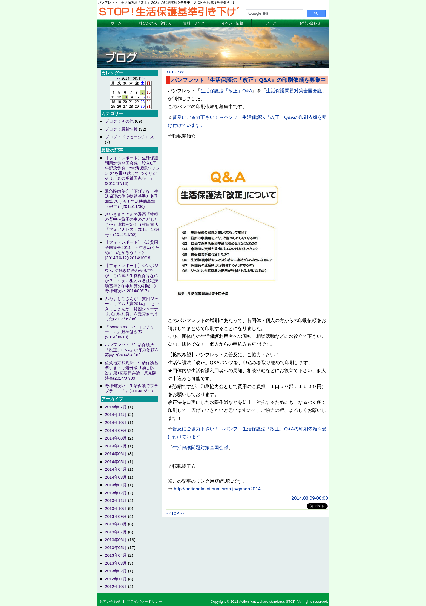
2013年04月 (116, 555)
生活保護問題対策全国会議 (294, 90)
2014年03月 (116, 477)
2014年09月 (116, 430)
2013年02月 (116, 570)
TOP (175, 72)
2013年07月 (116, 532)
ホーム (116, 23)
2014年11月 (116, 414)
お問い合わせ (310, 23)
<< (168, 72)
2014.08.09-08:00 (310, 498)
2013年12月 (116, 492)
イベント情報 (232, 23)
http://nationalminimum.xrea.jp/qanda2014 (217, 489)
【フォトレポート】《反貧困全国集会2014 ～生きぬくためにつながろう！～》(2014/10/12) (132, 250)
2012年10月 (116, 586)
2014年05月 (116, 461)
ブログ (271, 23)
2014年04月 (116, 469)
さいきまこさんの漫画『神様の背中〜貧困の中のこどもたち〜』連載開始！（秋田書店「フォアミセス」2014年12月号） (132, 224)
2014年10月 (116, 422)
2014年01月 (116, 484)
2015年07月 (116, 406)
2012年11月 (116, 578)
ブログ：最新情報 (121, 129)
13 (125, 97)
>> (182, 72)
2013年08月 (116, 524)
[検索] (273, 13)
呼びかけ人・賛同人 (155, 23)
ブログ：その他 (119, 121)
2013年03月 (116, 563)
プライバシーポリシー (144, 601)
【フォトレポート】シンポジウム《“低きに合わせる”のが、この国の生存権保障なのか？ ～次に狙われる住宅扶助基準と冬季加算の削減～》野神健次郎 (131, 278)
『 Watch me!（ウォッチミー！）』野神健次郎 (129, 331)
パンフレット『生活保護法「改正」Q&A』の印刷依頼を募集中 (248, 80)
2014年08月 (116, 438)
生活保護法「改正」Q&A (226, 90)
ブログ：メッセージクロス (129, 136)
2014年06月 (116, 453)
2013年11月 (116, 500)
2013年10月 (116, 508)
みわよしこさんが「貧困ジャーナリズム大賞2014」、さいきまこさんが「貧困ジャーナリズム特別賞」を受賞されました (132, 308)
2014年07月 (116, 446)
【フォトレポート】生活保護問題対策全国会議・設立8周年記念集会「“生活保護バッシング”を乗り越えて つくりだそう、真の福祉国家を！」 (132, 171)
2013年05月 (116, 547)
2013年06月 (116, 539)
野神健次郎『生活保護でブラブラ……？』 (131, 388)
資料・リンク (194, 23)
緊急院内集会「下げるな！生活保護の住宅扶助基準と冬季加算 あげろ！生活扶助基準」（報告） (132, 199)
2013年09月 (116, 516)
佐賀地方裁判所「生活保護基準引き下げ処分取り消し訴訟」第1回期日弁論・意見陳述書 (131, 370)
